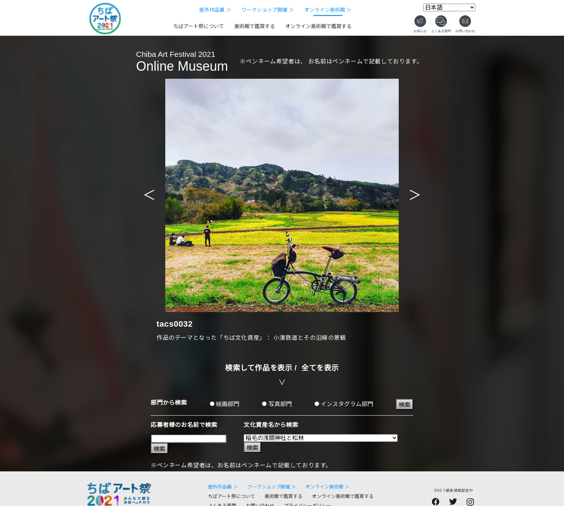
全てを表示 (320, 368)
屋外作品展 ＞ (215, 10)
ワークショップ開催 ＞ (268, 10)
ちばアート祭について (198, 26)
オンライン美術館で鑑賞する (318, 26)
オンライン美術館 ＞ (328, 10)
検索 (404, 405)
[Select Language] (449, 7)
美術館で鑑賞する (254, 26)
